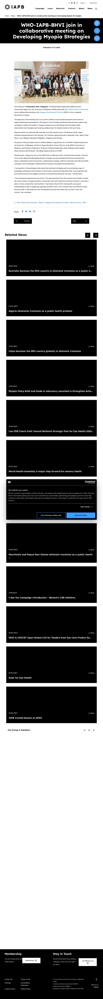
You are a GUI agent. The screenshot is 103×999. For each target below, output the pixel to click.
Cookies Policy (10, 989)
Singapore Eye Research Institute (51, 112)
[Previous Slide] (87, 235)
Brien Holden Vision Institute (75, 109)
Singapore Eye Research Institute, (57, 203)
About (81, 8)
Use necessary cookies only (51, 515)
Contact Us (9, 979)
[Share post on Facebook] (23, 211)
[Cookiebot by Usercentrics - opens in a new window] (86, 482)
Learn (50, 8)
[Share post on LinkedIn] (31, 211)
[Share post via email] (35, 211)
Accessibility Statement (25, 984)
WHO (84, 203)
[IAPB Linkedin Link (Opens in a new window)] (74, 3)
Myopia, (41, 203)
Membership (93, 3)
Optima (96, 987)
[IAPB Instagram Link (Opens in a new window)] (77, 3)
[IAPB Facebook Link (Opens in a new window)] (72, 3)
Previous (23, 221)
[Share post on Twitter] (27, 211)
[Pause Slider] (89, 730)
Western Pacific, (76, 203)
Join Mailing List (87, 962)
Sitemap (8, 983)
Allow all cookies (81, 515)
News (90, 8)
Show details (85, 507)
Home (7, 16)
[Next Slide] (95, 235)
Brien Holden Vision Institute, (27, 203)
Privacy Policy (25, 989)
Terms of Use (25, 979)
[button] (83, 3)
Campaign (39, 8)
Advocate (60, 8)
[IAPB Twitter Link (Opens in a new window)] (69, 3)
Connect (71, 8)
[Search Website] (96, 9)
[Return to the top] (96, 979)
